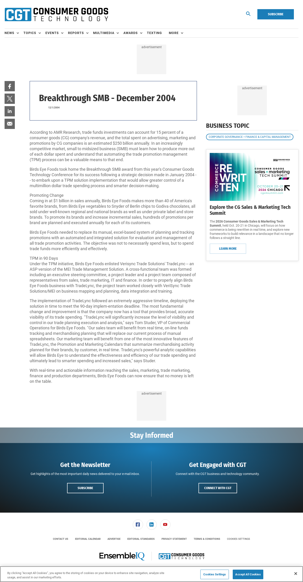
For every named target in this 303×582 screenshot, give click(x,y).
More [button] (174, 33)
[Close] (296, 574)
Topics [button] (30, 33)
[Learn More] (252, 177)
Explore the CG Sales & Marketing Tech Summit (250, 210)
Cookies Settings (238, 539)
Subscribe (275, 14)
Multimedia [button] (103, 33)
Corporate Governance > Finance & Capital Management (250, 137)
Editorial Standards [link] (141, 538)
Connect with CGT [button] (217, 488)
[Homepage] (56, 14)
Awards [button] (130, 33)
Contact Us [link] (60, 538)
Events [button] (52, 33)
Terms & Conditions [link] (207, 538)
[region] (151, 574)
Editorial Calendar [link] (88, 538)
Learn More (228, 248)
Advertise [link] (113, 538)
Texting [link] (154, 33)
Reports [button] (76, 33)
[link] (10, 86)
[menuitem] (14, 33)
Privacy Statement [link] (174, 538)
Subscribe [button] (85, 488)
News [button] (9, 33)
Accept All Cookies (248, 574)
